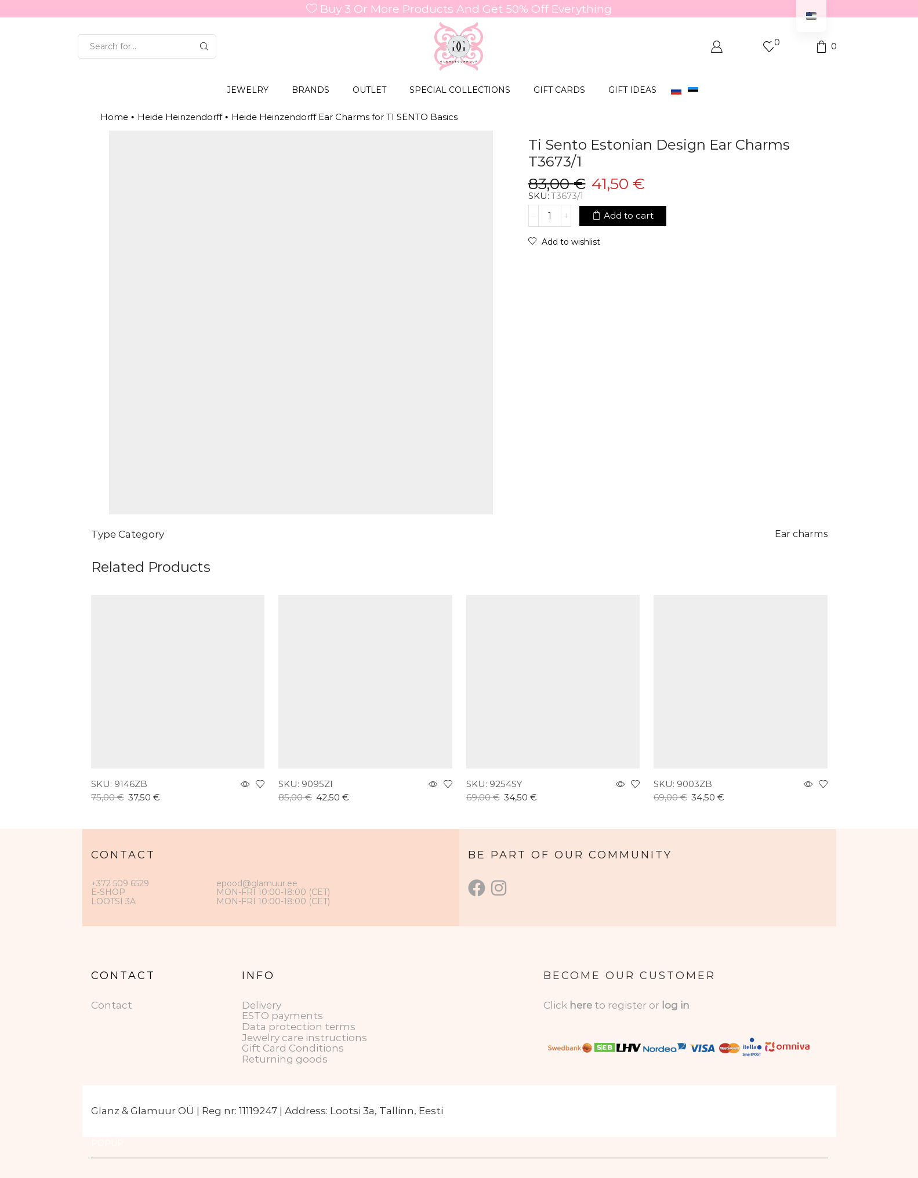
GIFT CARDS (559, 90)
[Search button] (204, 46)
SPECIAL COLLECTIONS (459, 90)
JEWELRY (247, 90)
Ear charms (801, 533)
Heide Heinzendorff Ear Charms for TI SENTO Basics (344, 116)
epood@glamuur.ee (256, 883)
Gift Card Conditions (293, 1048)
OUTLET (369, 90)
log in (676, 1005)
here (580, 1005)
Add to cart (629, 215)
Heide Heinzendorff (179, 116)
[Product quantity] (550, 216)
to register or (628, 1005)
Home (114, 116)
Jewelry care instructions (304, 1037)
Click (556, 1005)
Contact (111, 1005)
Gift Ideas (632, 90)
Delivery (261, 1005)
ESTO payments (282, 1015)
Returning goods (285, 1059)
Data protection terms (298, 1026)
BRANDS (310, 90)
